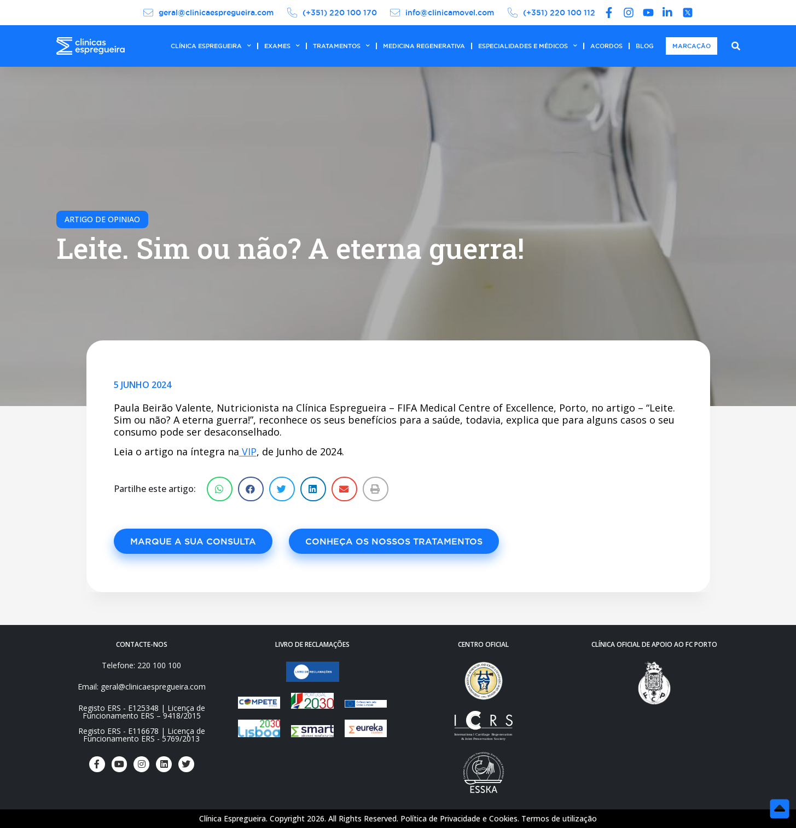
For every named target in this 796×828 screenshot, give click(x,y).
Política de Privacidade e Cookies (459, 818)
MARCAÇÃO (691, 46)
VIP (248, 451)
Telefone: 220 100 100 (141, 665)
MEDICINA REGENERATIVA (424, 46)
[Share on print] (375, 489)
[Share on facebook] (251, 489)
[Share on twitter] (282, 489)
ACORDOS (606, 46)
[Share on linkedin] (313, 489)
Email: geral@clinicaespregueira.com (142, 686)
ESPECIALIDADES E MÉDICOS (527, 46)
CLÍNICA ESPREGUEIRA (211, 46)
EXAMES (282, 46)
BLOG (645, 46)
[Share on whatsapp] (220, 489)
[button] (193, 541)
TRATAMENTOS (341, 46)
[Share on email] (344, 489)
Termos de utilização (559, 818)
